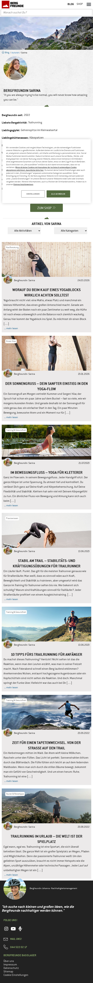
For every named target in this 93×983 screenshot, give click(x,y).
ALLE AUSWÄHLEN (58, 194)
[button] (88, 4)
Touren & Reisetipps (15, 793)
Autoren (15, 52)
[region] (46, 171)
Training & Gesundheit (16, 430)
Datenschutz (11, 968)
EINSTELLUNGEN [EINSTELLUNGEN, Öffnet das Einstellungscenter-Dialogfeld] (32, 194)
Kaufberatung (12, 247)
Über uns (8, 961)
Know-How (11, 341)
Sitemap (8, 971)
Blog (5, 52)
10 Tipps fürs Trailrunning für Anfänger (46, 654)
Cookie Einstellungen (15, 975)
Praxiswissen (12, 518)
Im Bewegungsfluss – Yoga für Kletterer (46, 472)
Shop (80, 4)
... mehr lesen (11, 328)
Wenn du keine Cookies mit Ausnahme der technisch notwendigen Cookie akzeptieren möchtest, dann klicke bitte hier (41, 168)
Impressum (10, 964)
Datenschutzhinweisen (23, 184)
